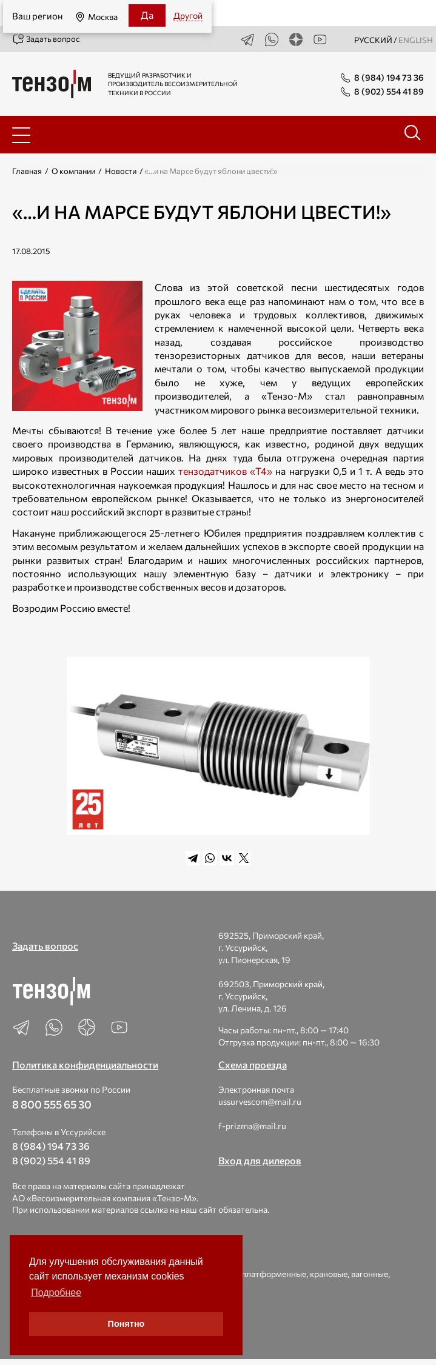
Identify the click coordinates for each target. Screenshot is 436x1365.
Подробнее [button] (56, 1292)
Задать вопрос (45, 39)
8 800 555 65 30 (52, 1104)
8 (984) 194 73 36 (51, 1146)
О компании (73, 171)
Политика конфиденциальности (85, 1064)
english (415, 40)
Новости (120, 171)
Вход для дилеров (259, 1160)
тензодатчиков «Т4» (225, 471)
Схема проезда (252, 1064)
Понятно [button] (126, 1324)
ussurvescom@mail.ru (259, 1101)
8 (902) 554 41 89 (51, 1160)
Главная (27, 171)
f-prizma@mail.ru (252, 1126)
